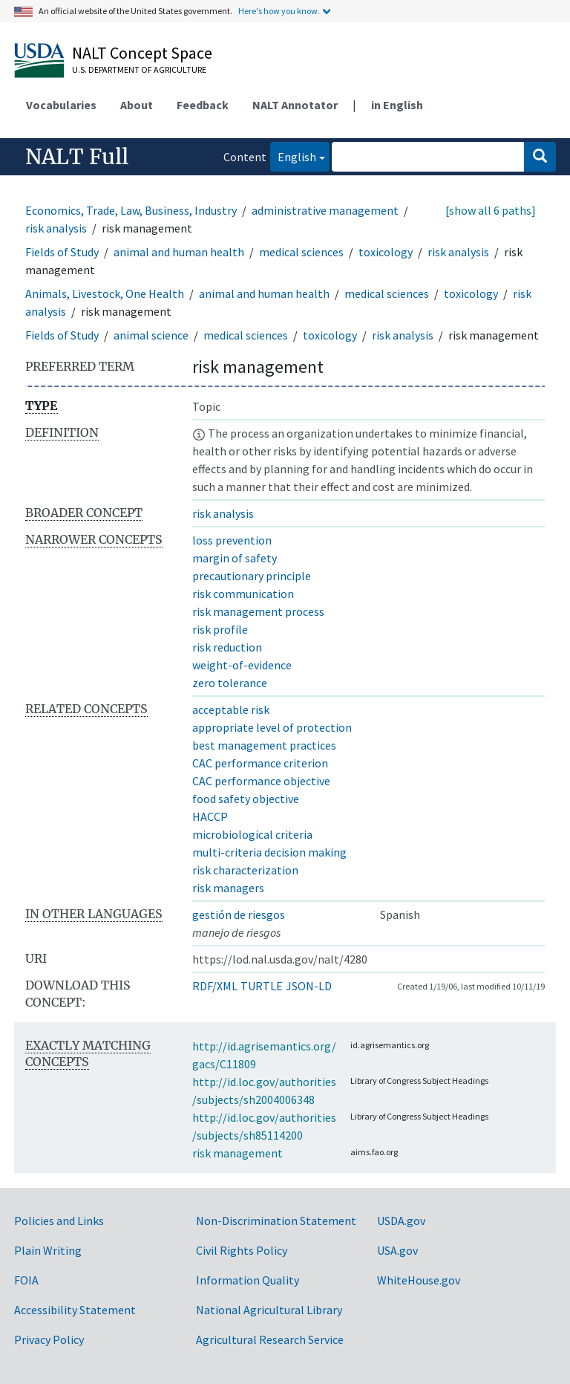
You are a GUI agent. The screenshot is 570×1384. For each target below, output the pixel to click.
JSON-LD (309, 985)
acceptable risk (230, 709)
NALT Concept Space (142, 52)
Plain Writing (48, 1250)
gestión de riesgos (238, 914)
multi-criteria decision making (269, 852)
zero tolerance (229, 682)
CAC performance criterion (260, 763)
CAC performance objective (261, 780)
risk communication (243, 593)
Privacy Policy (49, 1339)
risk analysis (56, 228)
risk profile (220, 629)
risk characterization (245, 869)
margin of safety (234, 557)
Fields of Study (62, 251)
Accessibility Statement (75, 1309)
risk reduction (227, 647)
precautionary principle (251, 575)
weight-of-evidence (242, 664)
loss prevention (232, 540)
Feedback (203, 104)
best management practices (264, 745)
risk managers (228, 887)
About (136, 104)
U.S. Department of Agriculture (139, 69)
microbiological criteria (252, 834)
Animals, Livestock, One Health (104, 293)
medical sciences (301, 251)
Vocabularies (61, 104)
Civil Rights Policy (241, 1250)
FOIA (26, 1280)
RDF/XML (215, 985)
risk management (237, 1153)
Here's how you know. (279, 10)
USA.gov (397, 1250)
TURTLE (261, 985)
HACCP (210, 816)
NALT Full (76, 156)
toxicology (385, 251)
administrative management (325, 210)
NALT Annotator (295, 104)
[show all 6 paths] (490, 210)
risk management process (258, 611)
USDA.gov (401, 1220)
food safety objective (245, 798)
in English (397, 104)
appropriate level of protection (272, 727)
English (293, 155)
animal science (151, 335)
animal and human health (179, 251)
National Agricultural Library (269, 1309)
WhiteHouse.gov (418, 1280)
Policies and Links (59, 1220)
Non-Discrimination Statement (276, 1220)
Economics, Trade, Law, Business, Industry (131, 210)
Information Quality (247, 1280)
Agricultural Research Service (270, 1339)
